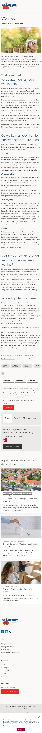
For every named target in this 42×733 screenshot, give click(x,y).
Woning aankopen (15, 365)
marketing (23, 713)
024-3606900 (5, 649)
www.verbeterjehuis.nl (26, 274)
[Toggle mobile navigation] (39, 6)
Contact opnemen (10, 691)
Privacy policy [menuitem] (16, 709)
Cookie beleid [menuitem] (26, 709)
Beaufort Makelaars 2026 (13, 706)
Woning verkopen (26, 365)
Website (15, 713)
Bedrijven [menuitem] (6, 668)
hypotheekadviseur (7, 335)
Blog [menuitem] (4, 673)
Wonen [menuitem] (5, 665)
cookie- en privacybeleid (19, 397)
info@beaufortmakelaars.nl (10, 652)
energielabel (32, 284)
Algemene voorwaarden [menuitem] (29, 706)
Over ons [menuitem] (6, 670)
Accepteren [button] (21, 729)
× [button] (38, 717)
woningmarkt (27, 110)
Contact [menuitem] (5, 676)
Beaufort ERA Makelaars (8, 359)
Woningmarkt (5, 365)
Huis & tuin (37, 365)
